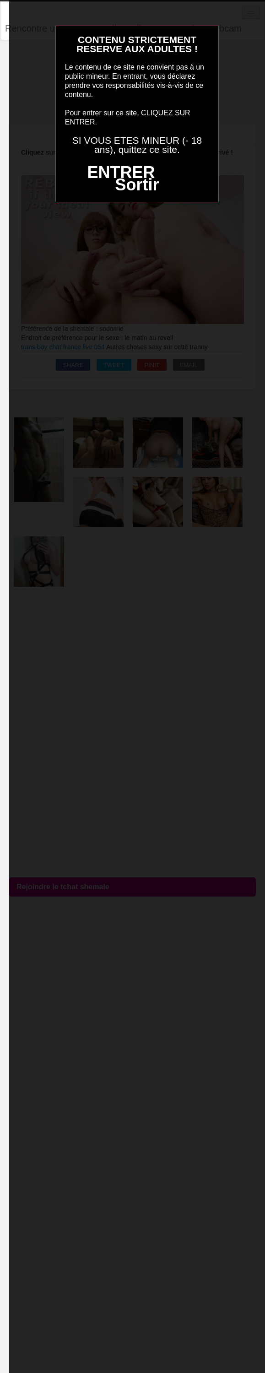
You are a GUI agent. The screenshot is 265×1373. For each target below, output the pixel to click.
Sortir (137, 184)
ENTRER (121, 172)
